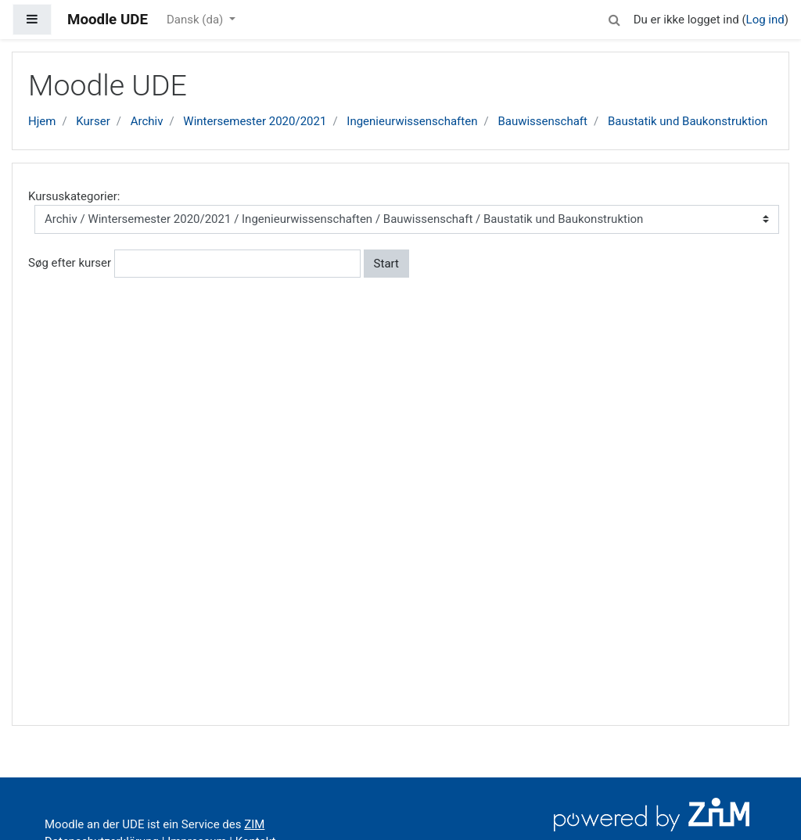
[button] (615, 17)
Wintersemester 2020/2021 (254, 121)
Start (386, 264)
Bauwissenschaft (542, 121)
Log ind (765, 20)
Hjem (42, 121)
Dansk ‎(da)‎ (196, 20)
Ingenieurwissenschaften (412, 121)
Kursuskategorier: (74, 196)
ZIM (254, 824)
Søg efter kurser (69, 263)
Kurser (93, 121)
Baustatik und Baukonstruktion (687, 121)
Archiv (147, 121)
